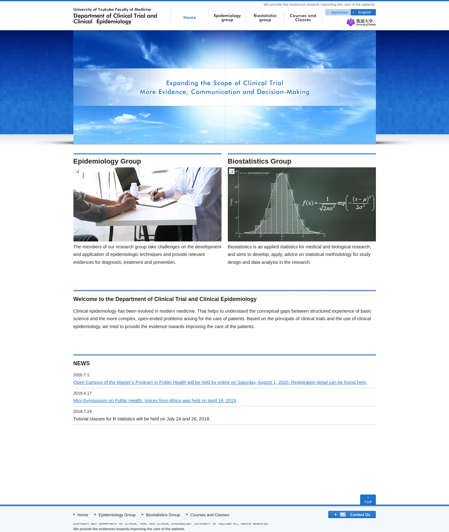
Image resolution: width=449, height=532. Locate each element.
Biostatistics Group (163, 514)
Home (83, 514)
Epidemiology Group (117, 514)
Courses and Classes (209, 514)
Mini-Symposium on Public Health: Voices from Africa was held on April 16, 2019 (154, 400)
